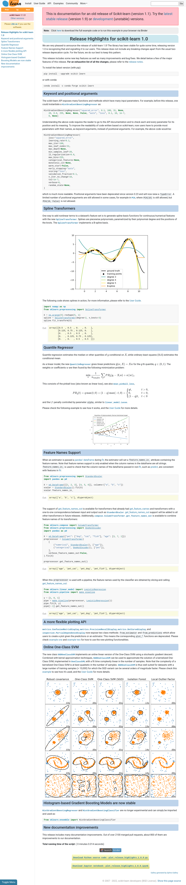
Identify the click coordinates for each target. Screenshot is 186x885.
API (49, 3)
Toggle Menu (8, 882)
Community (72, 3)
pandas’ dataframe (84, 460)
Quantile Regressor (10, 45)
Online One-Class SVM (11, 54)
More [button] (83, 3)
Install (28, 3)
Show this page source (169, 880)
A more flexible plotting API (13, 51)
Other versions (17, 18)
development (103, 19)
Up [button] (17, 10)
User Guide (39, 3)
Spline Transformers (10, 41)
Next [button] (28, 10)
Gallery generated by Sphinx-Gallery (164, 873)
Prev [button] (7, 10)
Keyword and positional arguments (17, 38)
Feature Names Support (12, 48)
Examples (58, 3)
